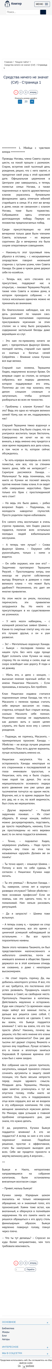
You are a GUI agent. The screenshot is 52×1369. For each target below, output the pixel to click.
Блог (4, 1336)
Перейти (30, 1269)
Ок (19, 1366)
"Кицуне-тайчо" (22, 62)
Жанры (5, 1332)
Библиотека (8, 1328)
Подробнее (28, 1366)
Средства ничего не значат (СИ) (19, 65)
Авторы (6, 1339)
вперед (33, 92)
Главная (8, 62)
